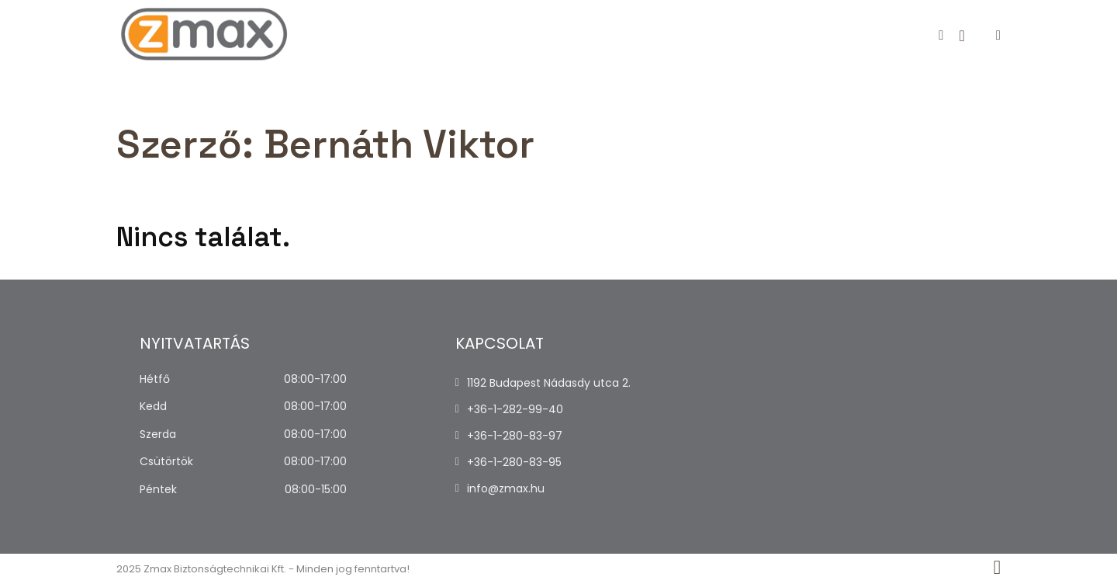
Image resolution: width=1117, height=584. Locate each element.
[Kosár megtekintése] (961, 35)
